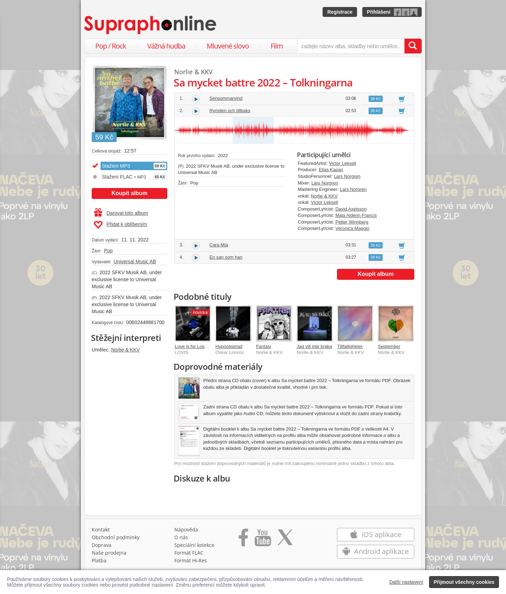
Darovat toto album (121, 213)
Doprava (101, 545)
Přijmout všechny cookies (464, 582)
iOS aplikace (375, 534)
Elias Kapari (331, 169)
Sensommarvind (225, 98)
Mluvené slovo (228, 46)
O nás (181, 537)
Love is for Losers (193, 346)
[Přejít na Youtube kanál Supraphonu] (262, 540)
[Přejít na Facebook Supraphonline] (243, 540)
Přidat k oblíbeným (120, 225)
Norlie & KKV (125, 350)
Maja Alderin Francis (356, 215)
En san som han (225, 257)
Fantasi (263, 346)
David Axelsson (350, 209)
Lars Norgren (347, 176)
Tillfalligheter (350, 346)
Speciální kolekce (194, 545)
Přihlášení (378, 12)
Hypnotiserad (228, 346)
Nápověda (186, 529)
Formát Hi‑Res (190, 560)
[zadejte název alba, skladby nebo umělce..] (350, 46)
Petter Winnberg (351, 222)
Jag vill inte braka (314, 346)
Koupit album (129, 193)
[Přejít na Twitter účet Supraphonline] (285, 540)
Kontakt (101, 529)
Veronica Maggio (352, 228)
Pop (108, 250)
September (389, 346)
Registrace (339, 12)
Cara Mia (218, 244)
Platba (99, 560)
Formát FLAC (188, 552)
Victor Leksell (342, 163)
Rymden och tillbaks (229, 110)
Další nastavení (406, 582)
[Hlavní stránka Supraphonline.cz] (150, 25)
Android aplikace (375, 551)
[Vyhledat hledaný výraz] (413, 46)
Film (277, 46)
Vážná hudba (166, 46)
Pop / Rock (110, 46)
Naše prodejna (109, 552)
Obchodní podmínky (116, 537)
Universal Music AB (134, 261)
